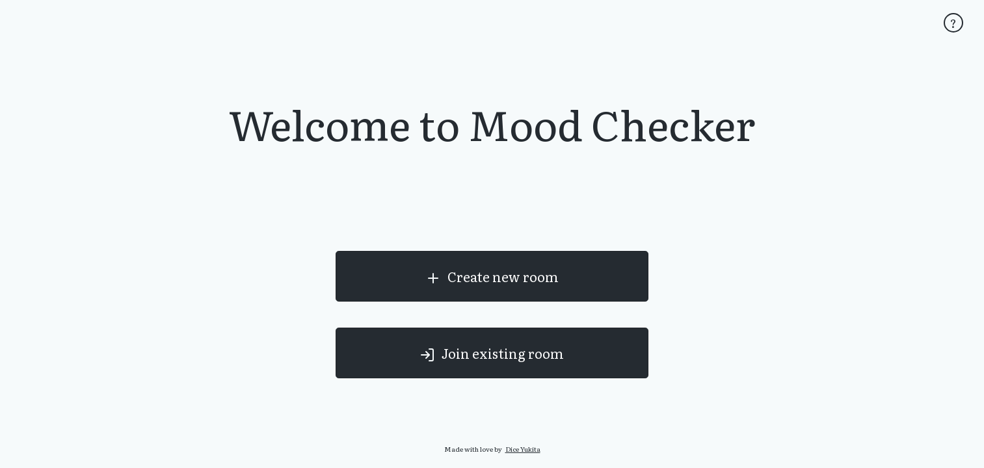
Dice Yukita (522, 449)
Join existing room (491, 353)
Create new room (492, 276)
